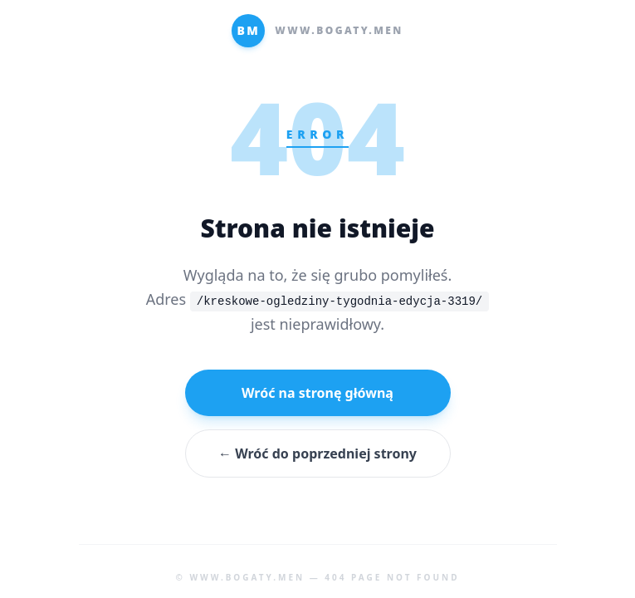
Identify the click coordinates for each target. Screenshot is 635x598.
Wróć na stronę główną (317, 393)
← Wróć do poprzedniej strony (317, 453)
